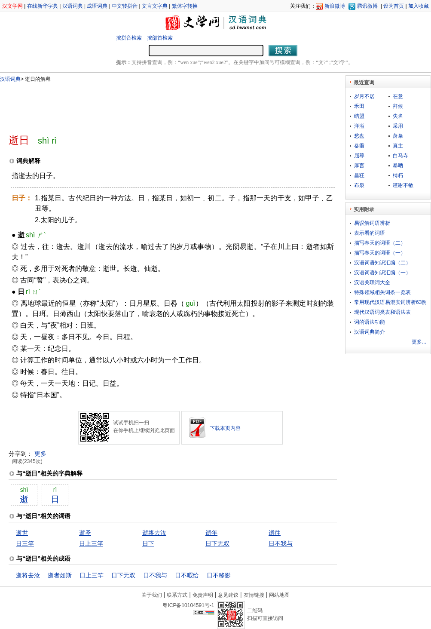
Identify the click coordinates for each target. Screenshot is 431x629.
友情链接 (254, 595)
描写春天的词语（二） (380, 243)
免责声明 (203, 595)
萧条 (398, 136)
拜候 (398, 106)
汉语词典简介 (369, 332)
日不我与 (281, 543)
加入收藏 (418, 6)
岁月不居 (364, 96)
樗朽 (398, 175)
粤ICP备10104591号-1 (188, 605)
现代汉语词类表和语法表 (382, 312)
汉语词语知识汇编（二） (382, 263)
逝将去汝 (154, 532)
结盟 (359, 116)
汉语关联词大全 (372, 282)
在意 (398, 96)
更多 (40, 453)
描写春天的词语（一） (380, 253)
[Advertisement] (158, 104)
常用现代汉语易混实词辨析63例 (390, 302)
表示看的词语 (369, 233)
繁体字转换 (185, 6)
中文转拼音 (125, 6)
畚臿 (359, 146)
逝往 (275, 532)
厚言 (359, 166)
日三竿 (25, 543)
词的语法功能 (369, 322)
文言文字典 (155, 6)
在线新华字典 (42, 6)
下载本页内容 (225, 428)
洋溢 (359, 126)
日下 (148, 543)
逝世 (22, 532)
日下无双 (217, 543)
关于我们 (151, 595)
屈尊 (359, 156)
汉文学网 (12, 6)
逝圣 (85, 532)
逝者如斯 (60, 575)
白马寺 (400, 156)
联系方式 (177, 595)
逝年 (211, 532)
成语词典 (97, 6)
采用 (398, 126)
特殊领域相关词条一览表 (382, 292)
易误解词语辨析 (372, 223)
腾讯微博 (367, 6)
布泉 (359, 185)
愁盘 (359, 136)
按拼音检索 (129, 38)
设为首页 (393, 6)
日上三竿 (91, 543)
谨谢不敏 (403, 185)
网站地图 (279, 595)
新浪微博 (334, 6)
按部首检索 (160, 38)
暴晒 (398, 166)
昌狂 (359, 175)
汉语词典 (72, 6)
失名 (398, 116)
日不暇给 (187, 575)
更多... (419, 342)
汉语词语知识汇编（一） (382, 273)
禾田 (359, 106)
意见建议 (228, 595)
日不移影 (219, 575)
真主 (398, 146)
